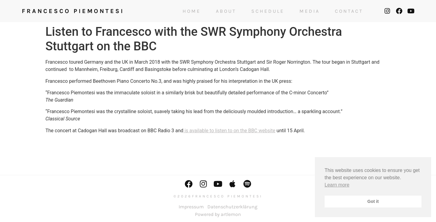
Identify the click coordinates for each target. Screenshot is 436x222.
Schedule (267, 11)
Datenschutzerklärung (232, 207)
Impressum (191, 207)
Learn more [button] (337, 184)
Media (309, 11)
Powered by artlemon (218, 214)
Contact (349, 11)
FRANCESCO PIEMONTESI (73, 11)
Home (192, 11)
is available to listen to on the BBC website (229, 130)
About (226, 11)
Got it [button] (373, 201)
